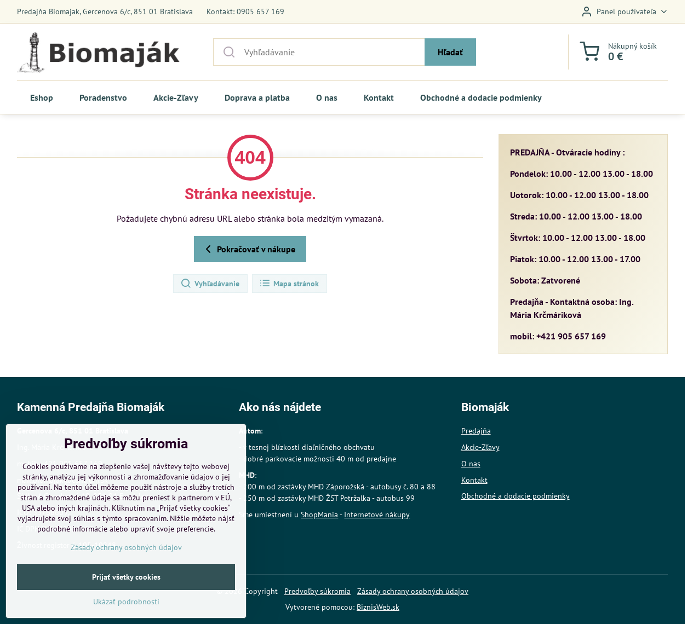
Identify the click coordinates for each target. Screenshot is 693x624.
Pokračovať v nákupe (248, 249)
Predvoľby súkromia (317, 591)
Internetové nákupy (377, 514)
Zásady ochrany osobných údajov (412, 591)
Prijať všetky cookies (126, 605)
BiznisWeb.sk (378, 607)
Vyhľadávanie (209, 283)
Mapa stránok (289, 283)
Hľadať (450, 52)
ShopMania (319, 514)
